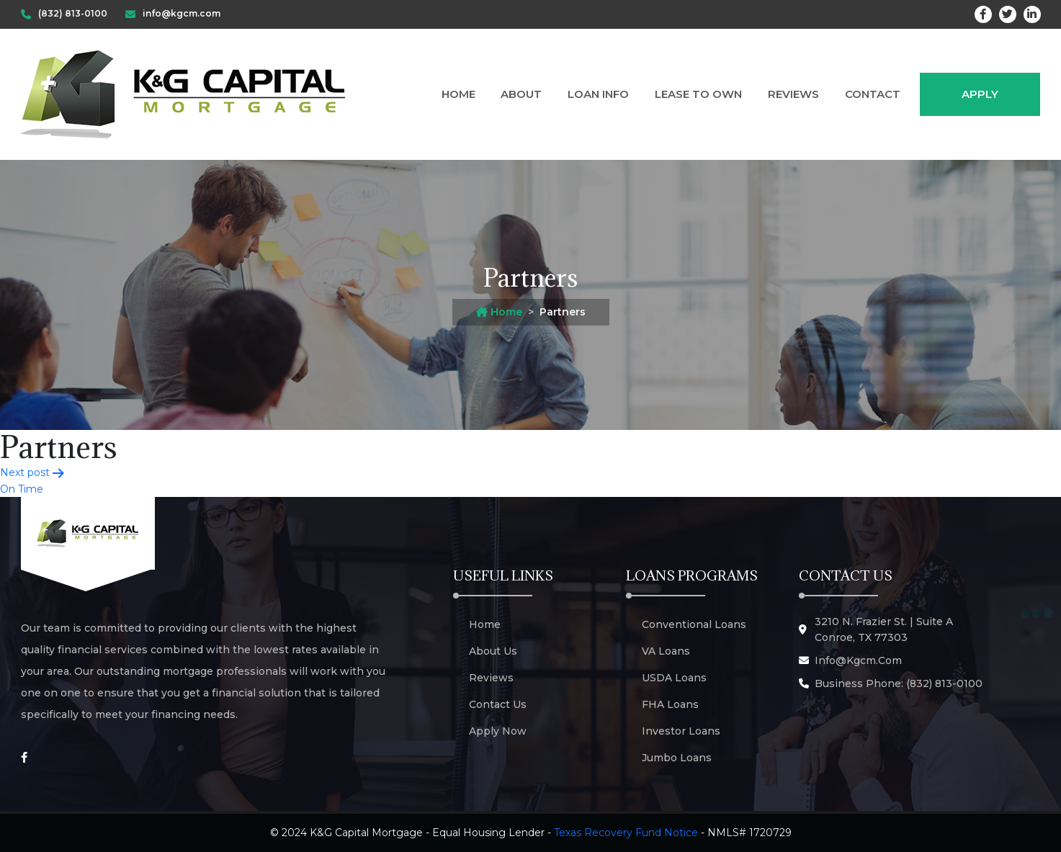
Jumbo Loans (677, 757)
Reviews (793, 94)
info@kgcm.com (858, 660)
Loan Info (598, 94)
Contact (872, 94)
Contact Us (498, 704)
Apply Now (498, 731)
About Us (493, 651)
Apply (980, 94)
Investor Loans (681, 731)
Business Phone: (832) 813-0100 (898, 683)
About (521, 94)
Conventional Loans (694, 624)
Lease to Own (698, 94)
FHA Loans (670, 704)
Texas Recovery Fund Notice (626, 832)
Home (458, 94)
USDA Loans (674, 677)
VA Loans (666, 651)
